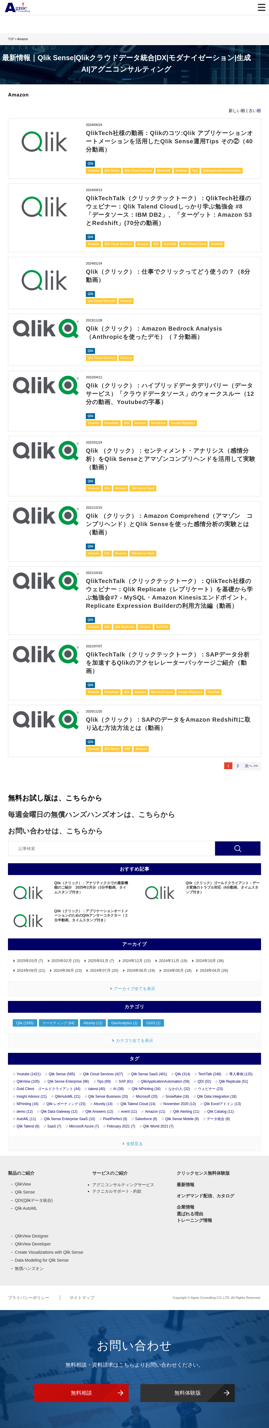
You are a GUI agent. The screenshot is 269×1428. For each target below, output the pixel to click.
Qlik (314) (182, 1074)
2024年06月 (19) (141, 970)
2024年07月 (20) (104, 970)
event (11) (129, 1111)
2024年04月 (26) (214, 970)
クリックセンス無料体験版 (203, 1173)
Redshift (217, 244)
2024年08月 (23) (67, 970)
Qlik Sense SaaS (142, 488)
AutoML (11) (26, 1119)
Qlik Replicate (124, 626)
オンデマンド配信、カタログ (205, 1195)
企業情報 (185, 1206)
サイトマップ (82, 1297)
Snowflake (111, 423)
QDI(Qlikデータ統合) (34, 1200)
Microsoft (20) (147, 1096)
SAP (127, 749)
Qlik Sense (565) (62, 1074)
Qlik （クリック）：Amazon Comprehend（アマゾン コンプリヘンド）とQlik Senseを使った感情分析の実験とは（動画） (169, 524)
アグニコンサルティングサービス (123, 1184)
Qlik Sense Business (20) (108, 1096)
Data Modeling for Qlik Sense (41, 1260)
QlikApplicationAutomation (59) (165, 1081)
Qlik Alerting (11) (186, 1111)
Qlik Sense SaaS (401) (149, 1074)
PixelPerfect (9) (115, 1119)
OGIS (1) (153, 1023)
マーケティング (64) (58, 1023)
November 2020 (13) (179, 1104)
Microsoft (163, 170)
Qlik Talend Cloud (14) (137, 1104)
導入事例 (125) (240, 1074)
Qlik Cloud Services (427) (103, 1074)
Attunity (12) (93, 1023)
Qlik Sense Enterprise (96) (68, 1081)
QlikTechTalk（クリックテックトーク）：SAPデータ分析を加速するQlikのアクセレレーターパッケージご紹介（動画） (168, 662)
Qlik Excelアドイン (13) (222, 1104)
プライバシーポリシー (29, 1297)
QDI (156, 244)
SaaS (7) (54, 1126)
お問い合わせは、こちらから (55, 831)
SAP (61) (126, 1081)
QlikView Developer (33, 1244)
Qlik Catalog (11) (220, 1111)
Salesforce (158, 423)
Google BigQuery (183, 423)
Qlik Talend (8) (28, 1126)
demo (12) (25, 1111)
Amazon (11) (155, 1111)
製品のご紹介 (21, 1173)
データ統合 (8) (218, 1119)
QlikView (23, 1184)
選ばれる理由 (190, 1213)
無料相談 (81, 1393)
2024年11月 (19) (173, 960)
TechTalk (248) (209, 1074)
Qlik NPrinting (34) (146, 1089)
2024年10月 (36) (210, 960)
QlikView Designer (31, 1236)
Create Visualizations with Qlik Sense (49, 1252)
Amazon (181, 170)
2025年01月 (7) (101, 960)
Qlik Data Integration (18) (217, 1096)
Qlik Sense (111, 170)
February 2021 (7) (121, 1126)
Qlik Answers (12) (99, 1111)
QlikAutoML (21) (67, 1096)
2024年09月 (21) (31, 970)
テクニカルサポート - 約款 (116, 1191)
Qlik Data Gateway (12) (59, 1111)
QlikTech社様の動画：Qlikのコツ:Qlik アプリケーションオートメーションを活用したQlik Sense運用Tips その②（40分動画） (169, 141)
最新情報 (185, 1184)
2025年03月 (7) (30, 960)
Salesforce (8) (146, 1119)
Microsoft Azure (162, 692)
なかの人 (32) (179, 1089)
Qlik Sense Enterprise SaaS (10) (69, 1119)
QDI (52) (204, 1081)
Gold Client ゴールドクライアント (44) (48, 1089)
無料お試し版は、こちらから (55, 798)
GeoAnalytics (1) (124, 1023)
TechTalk (170, 244)
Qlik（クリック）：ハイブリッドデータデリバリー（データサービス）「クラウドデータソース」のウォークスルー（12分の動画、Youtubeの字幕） (170, 393)
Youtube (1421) (29, 1074)
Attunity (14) (103, 1104)
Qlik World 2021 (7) (158, 1126)
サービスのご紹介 (110, 1173)
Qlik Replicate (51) (233, 1081)
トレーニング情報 (194, 1220)
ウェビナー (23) (210, 1089)
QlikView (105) (28, 1081)
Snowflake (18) (177, 1096)
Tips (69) (104, 1081)
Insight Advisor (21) (32, 1096)
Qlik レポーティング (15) (66, 1104)
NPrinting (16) (27, 1104)
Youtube (93, 170)
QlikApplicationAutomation (222, 170)
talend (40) (96, 1089)
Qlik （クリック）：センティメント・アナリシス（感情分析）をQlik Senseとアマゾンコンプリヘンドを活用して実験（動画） (170, 458)
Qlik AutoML (26, 1208)
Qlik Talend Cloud (193, 244)
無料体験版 (187, 1393)
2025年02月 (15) (65, 960)
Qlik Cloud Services (138, 170)
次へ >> (251, 766)
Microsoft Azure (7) (84, 1126)
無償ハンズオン (29, 1268)
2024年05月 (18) (177, 970)
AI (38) (118, 1089)
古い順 (255, 110)
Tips (195, 170)
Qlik (90, 163)
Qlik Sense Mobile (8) (182, 1119)
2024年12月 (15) (136, 960)
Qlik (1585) (25, 1023)
